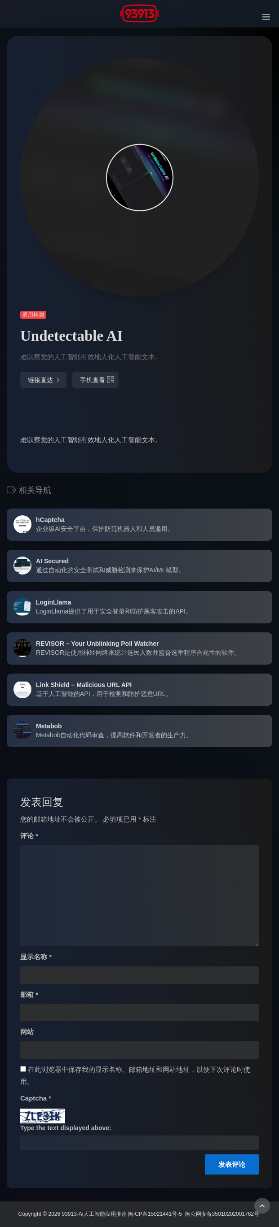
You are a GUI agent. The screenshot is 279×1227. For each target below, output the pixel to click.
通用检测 (33, 315)
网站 (27, 1032)
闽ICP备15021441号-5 (155, 1214)
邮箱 (29, 994)
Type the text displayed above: (65, 1127)
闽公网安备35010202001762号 (222, 1214)
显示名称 (36, 957)
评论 (29, 836)
